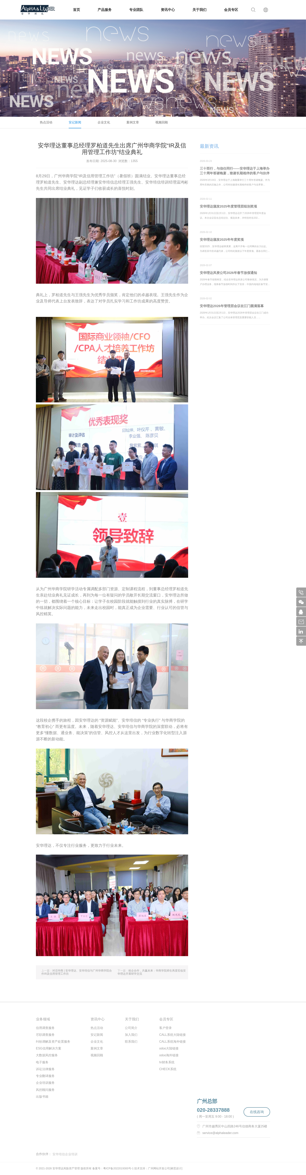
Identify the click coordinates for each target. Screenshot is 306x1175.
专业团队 (136, 10)
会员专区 (231, 10)
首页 (76, 10)
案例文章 (132, 122)
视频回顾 (161, 122)
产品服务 (105, 10)
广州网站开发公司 (159, 1168)
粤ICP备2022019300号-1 (118, 1168)
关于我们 (199, 10)
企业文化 (104, 122)
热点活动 (46, 122)
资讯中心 (168, 10)
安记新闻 (75, 122)
